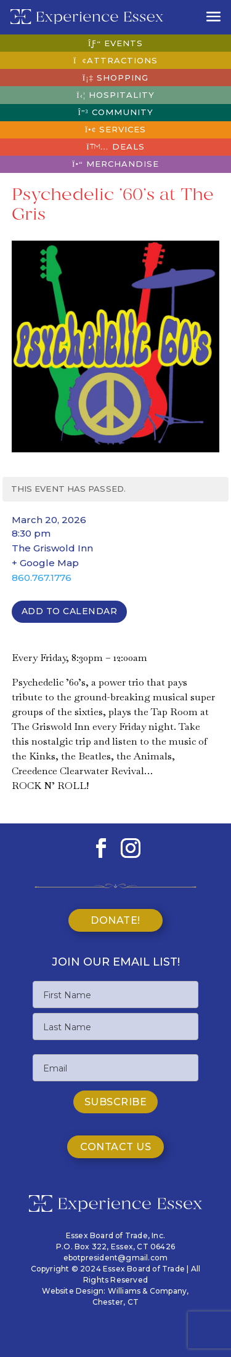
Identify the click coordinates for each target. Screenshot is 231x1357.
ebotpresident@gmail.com (115, 1257)
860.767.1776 (41, 577)
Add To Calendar (70, 611)
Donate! (115, 920)
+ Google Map (45, 563)
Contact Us (115, 1147)
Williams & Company (147, 1290)
